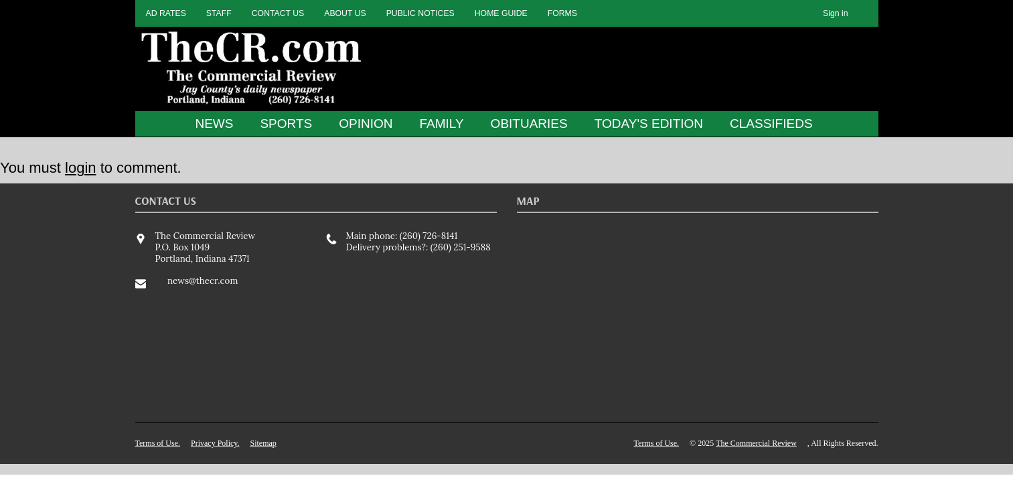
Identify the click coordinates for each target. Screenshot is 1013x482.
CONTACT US (278, 13)
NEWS (214, 123)
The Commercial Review (756, 443)
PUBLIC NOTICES (420, 13)
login (80, 167)
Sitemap (263, 443)
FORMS (562, 13)
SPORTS (286, 123)
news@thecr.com (202, 281)
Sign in (835, 13)
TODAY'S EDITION (649, 123)
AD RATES (166, 13)
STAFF (219, 13)
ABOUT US (345, 13)
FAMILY (441, 123)
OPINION (365, 123)
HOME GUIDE (501, 13)
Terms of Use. (157, 443)
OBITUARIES (529, 123)
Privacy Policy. (215, 443)
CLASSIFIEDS (771, 123)
